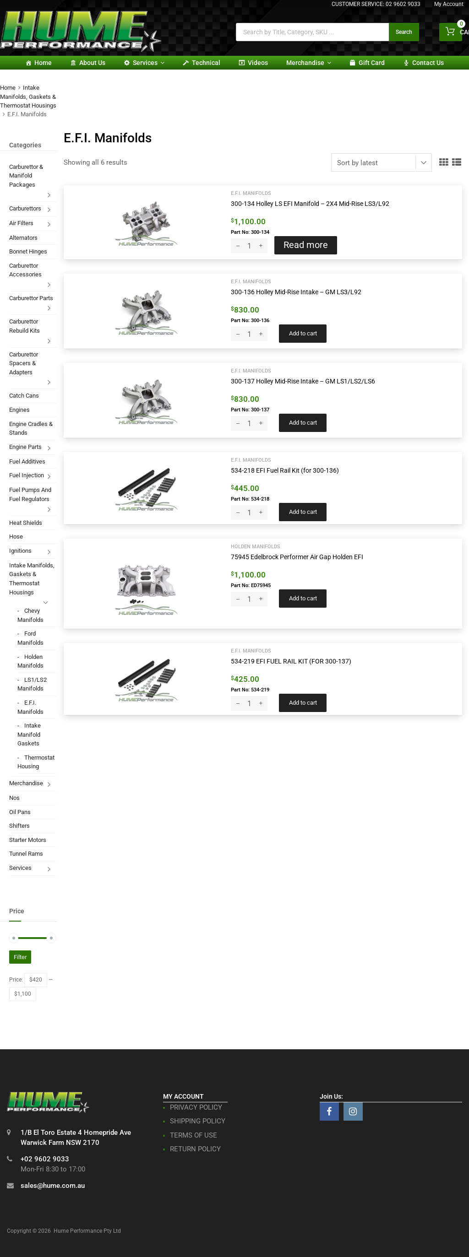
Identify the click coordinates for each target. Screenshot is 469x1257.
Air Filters (21, 223)
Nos (14, 797)
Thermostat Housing (36, 762)
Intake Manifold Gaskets (29, 734)
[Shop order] (381, 162)
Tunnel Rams (26, 853)
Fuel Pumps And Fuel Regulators (30, 494)
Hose (16, 536)
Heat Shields (25, 522)
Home (43, 62)
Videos (258, 62)
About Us (92, 62)
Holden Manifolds (255, 546)
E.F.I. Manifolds (251, 193)
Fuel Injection (26, 475)
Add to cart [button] (303, 333)
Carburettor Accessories (25, 270)
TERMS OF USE (193, 1135)
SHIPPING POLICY (197, 1121)
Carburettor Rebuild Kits (24, 326)
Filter (20, 957)
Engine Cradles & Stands (31, 429)
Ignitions (20, 550)
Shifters (19, 825)
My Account (449, 4)
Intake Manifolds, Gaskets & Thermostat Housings (28, 96)
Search (404, 32)
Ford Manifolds (30, 638)
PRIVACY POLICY (196, 1107)
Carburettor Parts (31, 298)
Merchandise (308, 63)
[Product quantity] (249, 246)
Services (148, 63)
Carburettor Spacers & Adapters (23, 363)
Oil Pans (20, 812)
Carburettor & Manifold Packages (26, 175)
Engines (19, 409)
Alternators (23, 237)
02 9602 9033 (403, 4)
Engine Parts (25, 446)
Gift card (372, 62)
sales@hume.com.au (53, 1185)
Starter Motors (27, 839)
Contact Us (428, 62)
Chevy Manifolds (30, 615)
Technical (206, 62)
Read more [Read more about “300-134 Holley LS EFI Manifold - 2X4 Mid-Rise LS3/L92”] (306, 245)
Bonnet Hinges (28, 251)
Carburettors (25, 208)
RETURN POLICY (195, 1149)
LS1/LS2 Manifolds (32, 684)
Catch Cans (24, 395)
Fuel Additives (27, 461)
